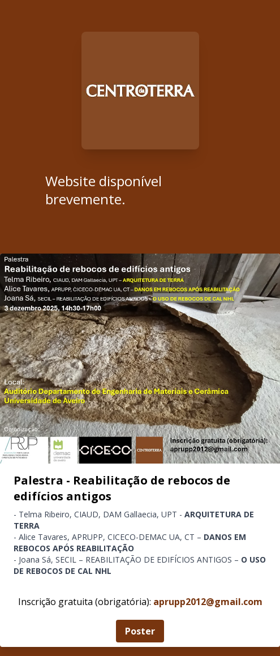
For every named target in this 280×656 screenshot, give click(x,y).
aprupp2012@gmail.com (207, 601)
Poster (140, 631)
